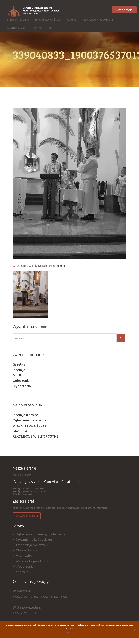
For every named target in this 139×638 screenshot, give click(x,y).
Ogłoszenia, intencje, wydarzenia (40, 534)
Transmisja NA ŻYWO (47, 19)
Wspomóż (124, 10)
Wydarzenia (22, 386)
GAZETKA (20, 431)
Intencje (19, 370)
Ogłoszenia (21, 380)
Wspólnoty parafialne (98, 19)
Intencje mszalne (26, 415)
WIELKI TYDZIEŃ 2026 (29, 425)
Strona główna (18, 19)
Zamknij (69, 633)
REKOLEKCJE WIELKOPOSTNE (35, 436)
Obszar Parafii (26, 515)
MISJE (17, 375)
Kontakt (38, 27)
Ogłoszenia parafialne (30, 420)
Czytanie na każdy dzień (33, 539)
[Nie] (135, 629)
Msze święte (24, 555)
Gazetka (19, 364)
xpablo (61, 265)
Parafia (72, 19)
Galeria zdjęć (17, 27)
